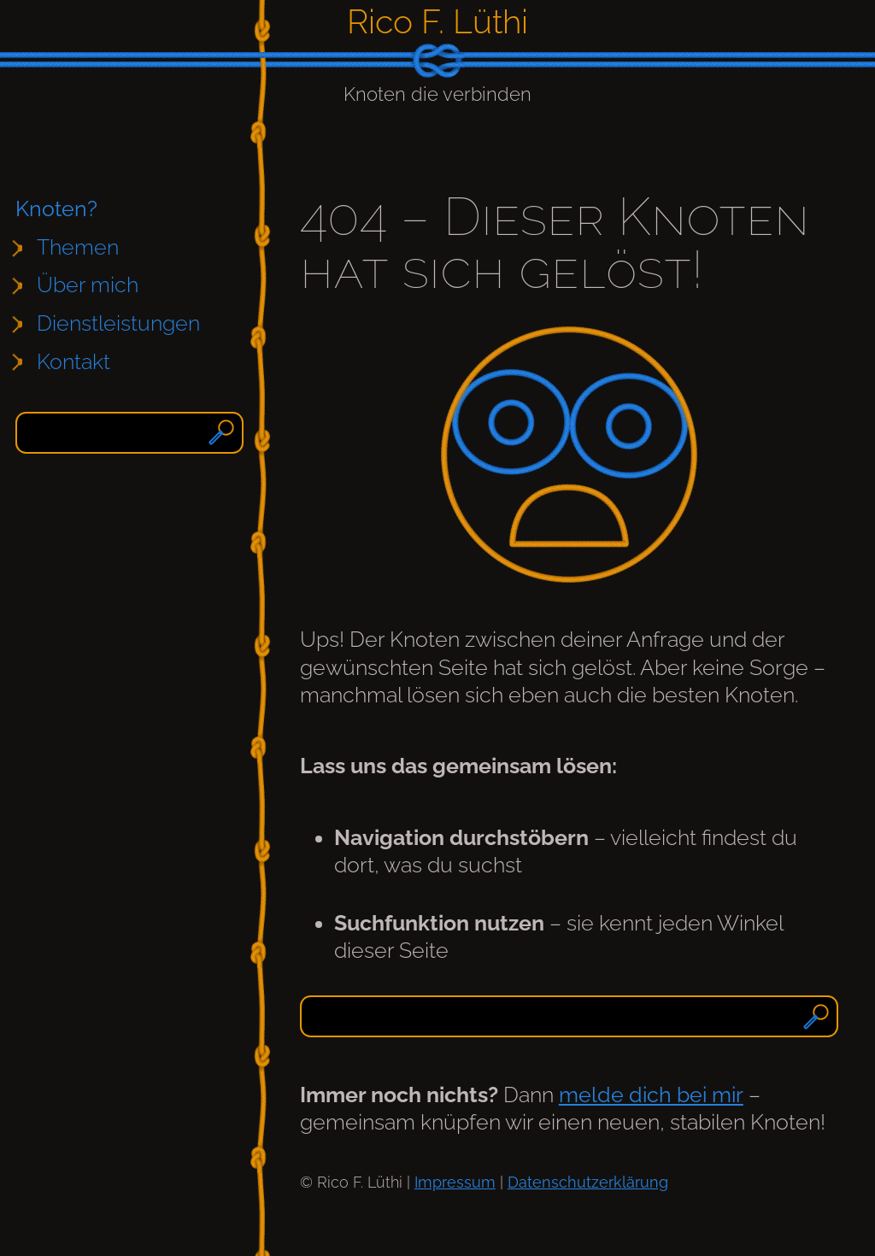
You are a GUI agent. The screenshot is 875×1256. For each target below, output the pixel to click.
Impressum (455, 1182)
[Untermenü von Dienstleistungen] (127, 324)
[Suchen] (223, 433)
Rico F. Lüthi (437, 21)
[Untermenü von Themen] (87, 248)
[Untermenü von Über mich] (96, 286)
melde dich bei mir (651, 1095)
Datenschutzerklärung (588, 1182)
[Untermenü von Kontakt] (82, 362)
